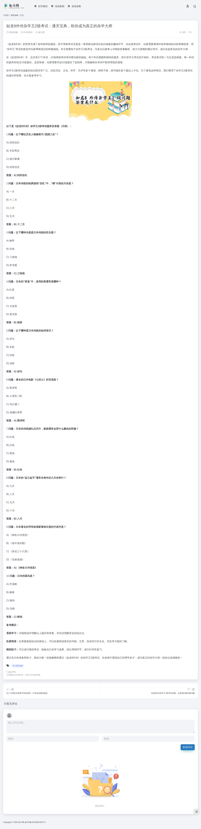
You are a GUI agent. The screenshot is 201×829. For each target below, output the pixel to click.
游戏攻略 (14, 15)
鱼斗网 (21, 822)
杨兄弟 (40, 32)
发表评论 (188, 747)
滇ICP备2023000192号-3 (34, 822)
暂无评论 (12, 703)
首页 (7, 15)
